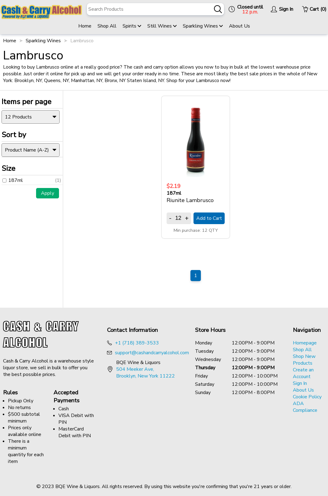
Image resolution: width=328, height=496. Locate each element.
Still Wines (162, 26)
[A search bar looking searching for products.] (155, 9)
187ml (12, 177)
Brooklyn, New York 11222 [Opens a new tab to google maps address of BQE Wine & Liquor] (145, 376)
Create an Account (303, 373)
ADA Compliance (305, 407)
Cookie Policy (307, 396)
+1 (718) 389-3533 (137, 343)
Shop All (107, 26)
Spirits (132, 26)
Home (84, 26)
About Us (239, 26)
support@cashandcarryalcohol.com (152, 352)
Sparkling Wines (203, 26)
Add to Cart (209, 218)
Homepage (305, 343)
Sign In (300, 383)
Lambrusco (82, 40)
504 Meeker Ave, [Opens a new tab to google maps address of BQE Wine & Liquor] (135, 369)
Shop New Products (304, 359)
